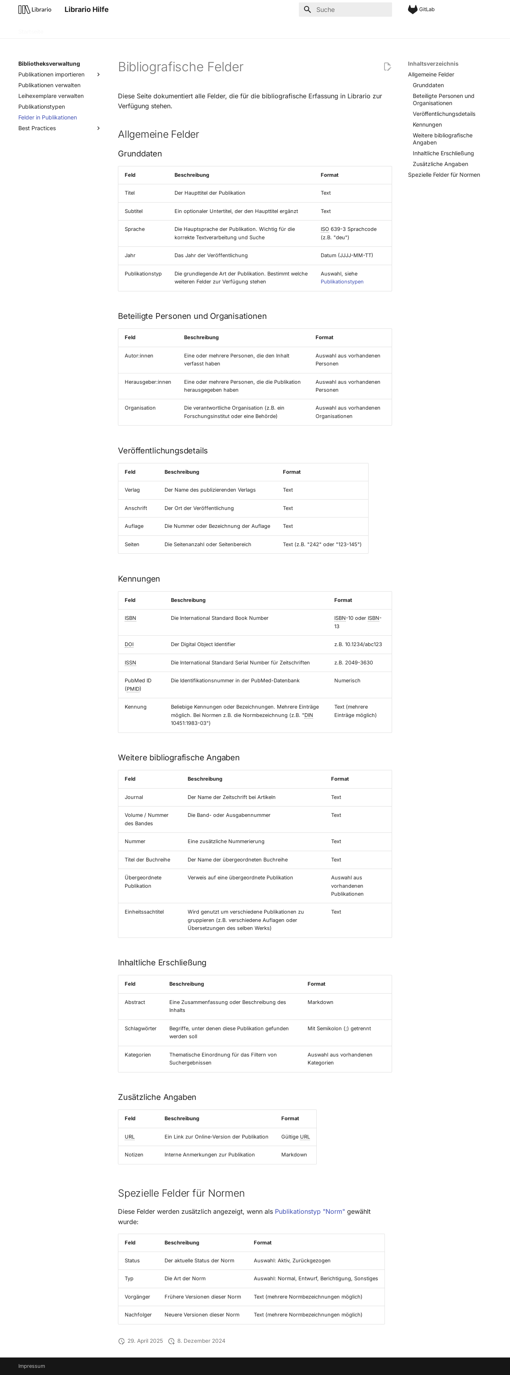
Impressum (31, 1366)
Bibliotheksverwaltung (121, 28)
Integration (221, 28)
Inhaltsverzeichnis (433, 63)
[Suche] (345, 9)
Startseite (30, 28)
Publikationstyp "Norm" (310, 1211)
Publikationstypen (342, 282)
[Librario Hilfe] (35, 10)
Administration (178, 28)
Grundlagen (68, 28)
